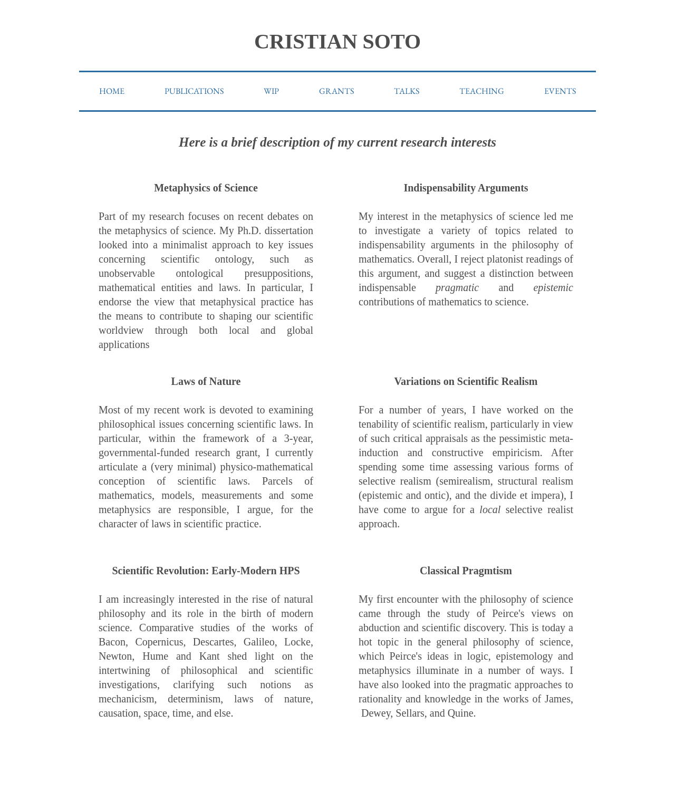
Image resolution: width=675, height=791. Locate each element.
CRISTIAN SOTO (337, 41)
